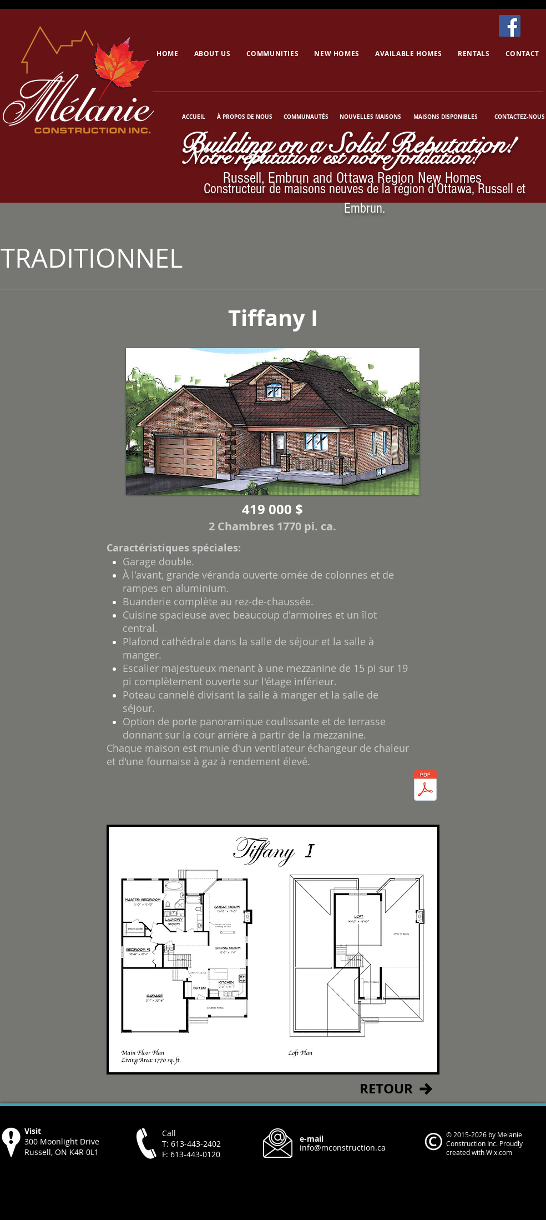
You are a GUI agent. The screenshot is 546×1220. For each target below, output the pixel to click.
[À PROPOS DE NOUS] (244, 117)
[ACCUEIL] (194, 117)
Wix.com (499, 1152)
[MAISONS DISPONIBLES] (445, 117)
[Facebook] (509, 26)
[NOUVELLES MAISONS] (370, 117)
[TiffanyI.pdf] (425, 787)
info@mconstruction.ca (343, 1147)
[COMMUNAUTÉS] (305, 117)
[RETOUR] (385, 1089)
